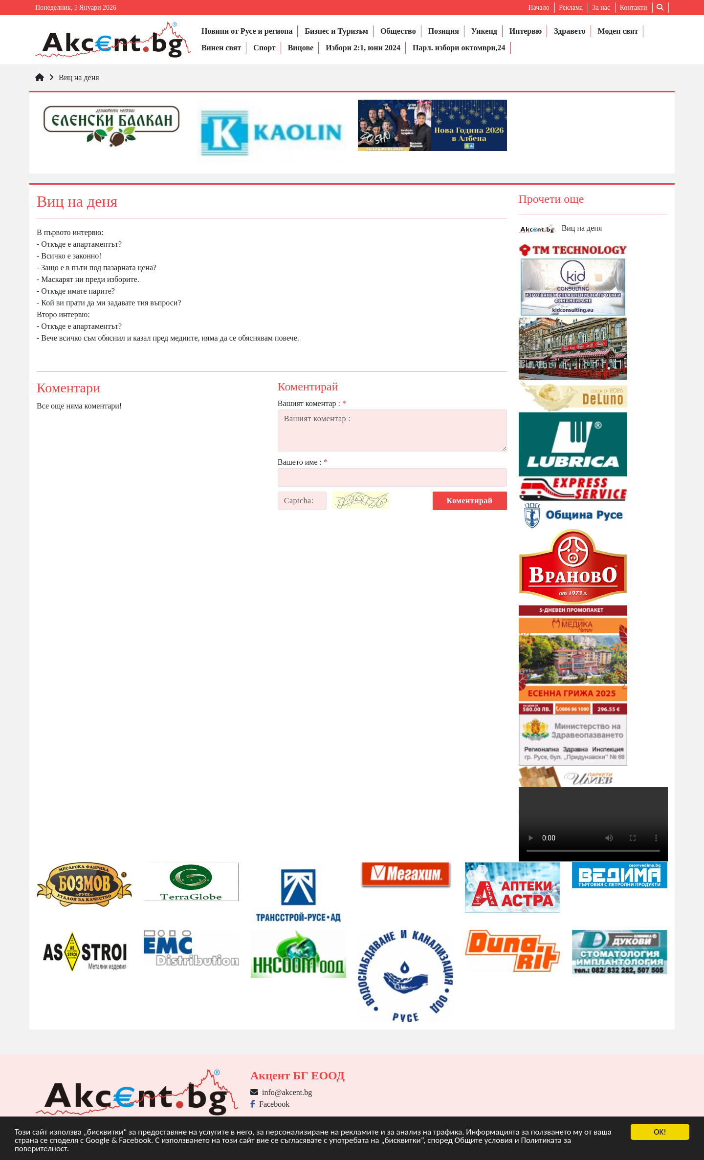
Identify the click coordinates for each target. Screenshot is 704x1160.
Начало (539, 7)
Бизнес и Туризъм (336, 31)
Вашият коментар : (312, 403)
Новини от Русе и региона (247, 31)
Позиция (443, 31)
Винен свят (221, 47)
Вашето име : (303, 462)
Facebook (269, 1104)
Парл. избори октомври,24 (459, 47)
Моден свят (618, 31)
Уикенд (484, 31)
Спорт (264, 47)
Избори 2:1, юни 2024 (363, 47)
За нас (601, 7)
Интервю (525, 31)
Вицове (300, 47)
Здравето (569, 31)
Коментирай (470, 500)
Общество (398, 31)
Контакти (633, 7)
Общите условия (484, 1141)
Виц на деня (79, 77)
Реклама (571, 7)
